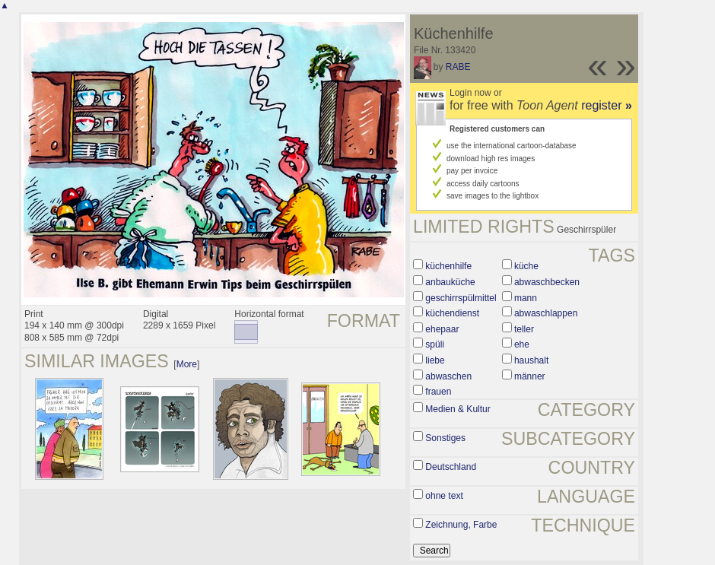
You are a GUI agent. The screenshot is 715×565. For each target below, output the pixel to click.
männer (529, 376)
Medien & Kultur (457, 409)
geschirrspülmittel (460, 298)
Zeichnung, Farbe (461, 524)
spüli (434, 344)
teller (524, 329)
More (186, 364)
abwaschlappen (545, 313)
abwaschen (448, 376)
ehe (521, 344)
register (606, 105)
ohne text (443, 495)
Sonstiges (445, 438)
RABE (458, 67)
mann (525, 298)
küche (526, 266)
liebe (434, 360)
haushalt (531, 360)
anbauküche (450, 282)
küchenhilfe (448, 266)
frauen (438, 391)
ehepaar (442, 329)
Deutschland (450, 467)
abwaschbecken (547, 282)
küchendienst (452, 313)
